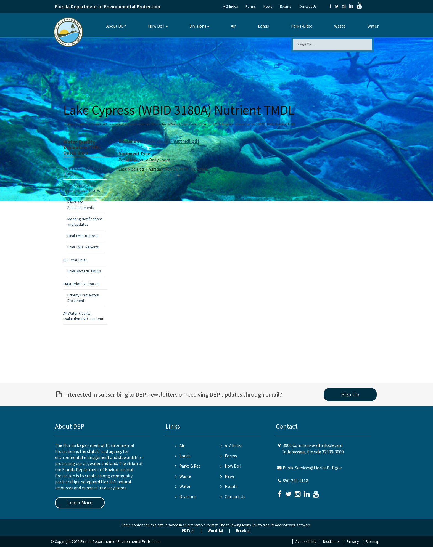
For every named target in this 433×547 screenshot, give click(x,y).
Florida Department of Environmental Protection (107, 6)
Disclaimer (331, 541)
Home (68, 124)
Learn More (80, 502)
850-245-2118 (295, 480)
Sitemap (372, 541)
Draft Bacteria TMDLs (84, 271)
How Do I (156, 26)
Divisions (197, 26)
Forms (250, 6)
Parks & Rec (301, 26)
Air (233, 26)
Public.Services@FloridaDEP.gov (312, 467)
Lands (263, 26)
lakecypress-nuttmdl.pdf (172, 141)
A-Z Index (230, 6)
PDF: (188, 530)
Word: (215, 530)
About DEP (116, 26)
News (268, 6)
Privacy (353, 541)
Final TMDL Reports (83, 235)
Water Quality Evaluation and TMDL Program (202, 124)
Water (373, 26)
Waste (339, 26)
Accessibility (305, 541)
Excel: (243, 530)
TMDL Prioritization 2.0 (81, 283)
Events (285, 6)
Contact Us (308, 6)
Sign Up (350, 394)
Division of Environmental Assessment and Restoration (129, 124)
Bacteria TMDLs (75, 259)
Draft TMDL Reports (83, 247)
